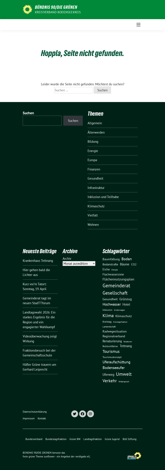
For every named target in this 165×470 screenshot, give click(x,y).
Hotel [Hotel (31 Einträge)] (126, 304)
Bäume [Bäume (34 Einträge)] (124, 264)
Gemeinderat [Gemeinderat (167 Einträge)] (116, 285)
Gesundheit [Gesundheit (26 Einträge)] (110, 299)
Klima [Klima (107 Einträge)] (108, 315)
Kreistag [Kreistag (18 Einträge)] (107, 321)
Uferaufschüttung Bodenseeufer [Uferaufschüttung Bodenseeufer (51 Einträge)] (116, 365)
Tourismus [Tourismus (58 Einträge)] (111, 351)
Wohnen (93, 225)
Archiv (67, 258)
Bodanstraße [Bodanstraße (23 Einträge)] (110, 264)
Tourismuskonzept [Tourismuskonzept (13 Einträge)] (112, 357)
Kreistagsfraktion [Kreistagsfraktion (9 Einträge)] (120, 322)
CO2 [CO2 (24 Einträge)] (133, 264)
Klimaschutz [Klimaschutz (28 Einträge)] (123, 316)
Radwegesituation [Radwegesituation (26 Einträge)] (115, 331)
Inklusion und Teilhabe (103, 197)
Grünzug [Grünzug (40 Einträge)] (125, 299)
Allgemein (95, 123)
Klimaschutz (96, 206)
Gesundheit (95, 178)
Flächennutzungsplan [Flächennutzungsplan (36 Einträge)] (118, 279)
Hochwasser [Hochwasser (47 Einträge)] (112, 304)
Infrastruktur (96, 188)
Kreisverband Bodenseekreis (58, 12)
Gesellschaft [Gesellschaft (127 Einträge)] (115, 293)
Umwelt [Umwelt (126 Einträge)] (124, 374)
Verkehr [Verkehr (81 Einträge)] (110, 380)
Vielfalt (93, 215)
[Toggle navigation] (138, 25)
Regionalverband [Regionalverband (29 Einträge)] (114, 336)
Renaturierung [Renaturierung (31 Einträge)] (112, 341)
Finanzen (94, 169)
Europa (92, 160)
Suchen (28, 113)
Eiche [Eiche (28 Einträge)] (106, 269)
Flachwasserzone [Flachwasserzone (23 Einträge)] (113, 274)
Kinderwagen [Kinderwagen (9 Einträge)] (119, 310)
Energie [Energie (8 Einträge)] (114, 270)
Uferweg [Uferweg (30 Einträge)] (108, 374)
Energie (93, 151)
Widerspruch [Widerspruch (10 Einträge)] (124, 381)
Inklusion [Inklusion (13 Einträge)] (107, 309)
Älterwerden (96, 132)
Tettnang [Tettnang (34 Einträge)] (126, 346)
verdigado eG (82, 456)
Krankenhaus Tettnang (38, 261)
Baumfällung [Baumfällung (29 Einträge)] (111, 259)
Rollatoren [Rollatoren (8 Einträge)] (128, 341)
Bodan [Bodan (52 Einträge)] (126, 258)
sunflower (49, 456)
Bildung (93, 141)
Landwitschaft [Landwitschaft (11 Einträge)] (109, 326)
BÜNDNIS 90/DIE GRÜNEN (56, 7)
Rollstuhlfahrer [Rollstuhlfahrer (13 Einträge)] (110, 346)
